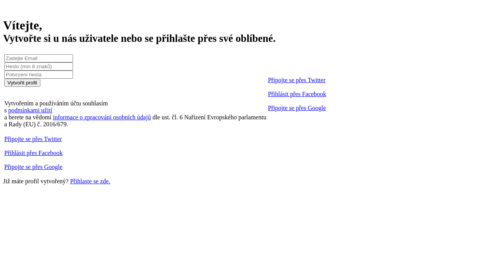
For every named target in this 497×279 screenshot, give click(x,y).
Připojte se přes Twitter (296, 80)
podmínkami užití (30, 110)
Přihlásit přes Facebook (297, 94)
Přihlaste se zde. (90, 181)
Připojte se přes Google (297, 108)
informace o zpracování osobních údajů (102, 117)
